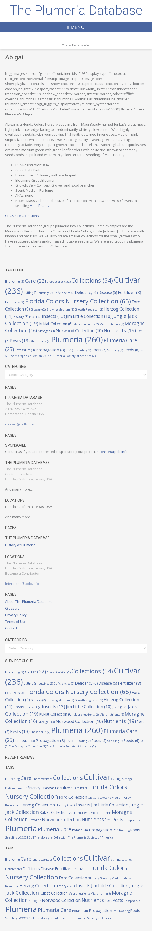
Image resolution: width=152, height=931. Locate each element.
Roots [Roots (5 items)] (99, 349)
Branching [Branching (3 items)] (14, 281)
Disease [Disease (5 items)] (108, 292)
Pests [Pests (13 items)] (20, 341)
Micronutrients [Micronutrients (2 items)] (111, 324)
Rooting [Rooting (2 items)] (84, 350)
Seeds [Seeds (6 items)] (132, 349)
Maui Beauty (39, 205)
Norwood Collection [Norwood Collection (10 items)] (79, 330)
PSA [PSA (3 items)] (71, 350)
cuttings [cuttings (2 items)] (46, 293)
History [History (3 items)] (20, 316)
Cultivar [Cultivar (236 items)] (97, 777)
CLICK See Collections (22, 215)
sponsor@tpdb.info (112, 451)
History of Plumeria (20, 545)
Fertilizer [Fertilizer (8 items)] (129, 292)
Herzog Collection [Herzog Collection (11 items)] (37, 805)
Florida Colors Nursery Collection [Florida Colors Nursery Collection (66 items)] (78, 301)
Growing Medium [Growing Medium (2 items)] (60, 309)
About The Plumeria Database (29, 601)
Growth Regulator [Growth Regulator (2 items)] (89, 309)
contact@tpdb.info (19, 424)
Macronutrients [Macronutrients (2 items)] (86, 324)
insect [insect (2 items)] (35, 317)
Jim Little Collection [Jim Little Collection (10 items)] (88, 316)
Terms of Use (15, 621)
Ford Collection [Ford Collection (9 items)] (73, 797)
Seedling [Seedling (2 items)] (115, 350)
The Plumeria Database (76, 10)
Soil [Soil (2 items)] (31, 837)
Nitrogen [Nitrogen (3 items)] (46, 331)
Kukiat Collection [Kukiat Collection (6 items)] (56, 323)
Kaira (87, 45)
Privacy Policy (16, 614)
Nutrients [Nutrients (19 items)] (120, 330)
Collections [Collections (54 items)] (92, 280)
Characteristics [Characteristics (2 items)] (59, 281)
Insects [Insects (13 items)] (53, 316)
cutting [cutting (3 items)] (31, 292)
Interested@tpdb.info (22, 583)
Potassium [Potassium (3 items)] (25, 350)
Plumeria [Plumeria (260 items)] (77, 339)
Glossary (12, 608)
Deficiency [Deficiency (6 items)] (86, 292)
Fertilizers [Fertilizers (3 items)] (14, 302)
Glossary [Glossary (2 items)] (38, 309)
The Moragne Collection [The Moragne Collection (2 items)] (27, 356)
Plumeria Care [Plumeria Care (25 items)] (54, 829)
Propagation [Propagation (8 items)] (50, 349)
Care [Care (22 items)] (35, 280)
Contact (11, 628)
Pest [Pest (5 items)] (108, 819)
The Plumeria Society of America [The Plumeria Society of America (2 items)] (71, 356)
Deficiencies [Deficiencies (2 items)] (64, 293)
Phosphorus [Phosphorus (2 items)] (40, 341)
